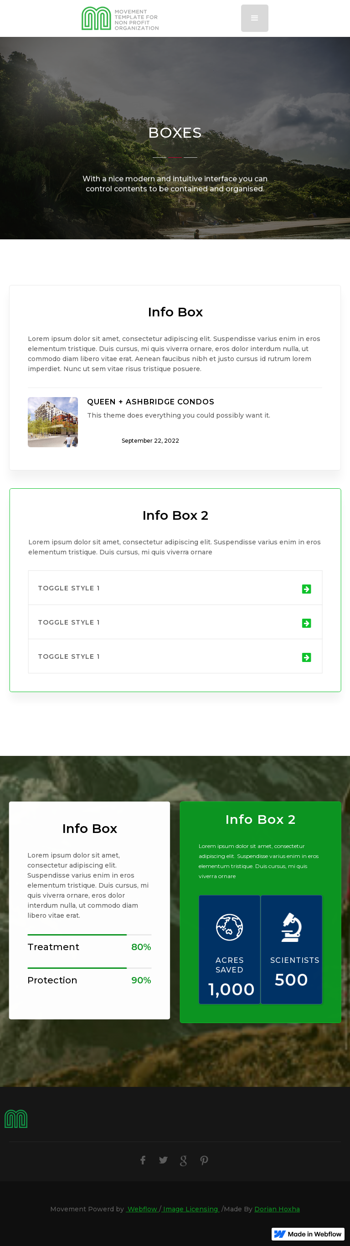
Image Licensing (190, 1209)
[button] (254, 18)
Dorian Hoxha (277, 1209)
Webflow (142, 1209)
